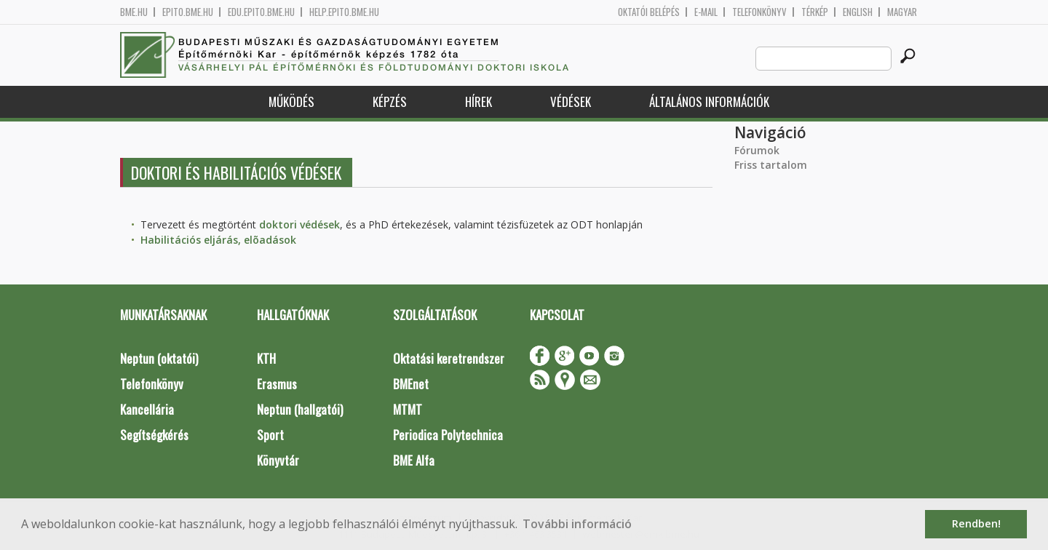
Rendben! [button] (976, 523)
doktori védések (299, 224)
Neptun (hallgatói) (300, 409)
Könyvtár (278, 460)
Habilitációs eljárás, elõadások (218, 240)
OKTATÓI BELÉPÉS (649, 12)
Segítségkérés (154, 435)
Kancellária (147, 409)
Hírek (478, 101)
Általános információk (709, 101)
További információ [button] (577, 524)
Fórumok (756, 150)
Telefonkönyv (759, 12)
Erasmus (277, 384)
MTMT (407, 409)
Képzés (390, 101)
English (858, 12)
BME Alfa (413, 460)
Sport (270, 435)
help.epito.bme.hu (344, 12)
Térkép (814, 12)
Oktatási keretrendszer (448, 358)
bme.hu (134, 12)
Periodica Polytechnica (448, 435)
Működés (291, 101)
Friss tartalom (770, 165)
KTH (266, 358)
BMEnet (411, 384)
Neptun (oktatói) (159, 358)
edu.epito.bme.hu (261, 12)
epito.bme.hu (187, 12)
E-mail (706, 12)
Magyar (902, 12)
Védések (570, 101)
